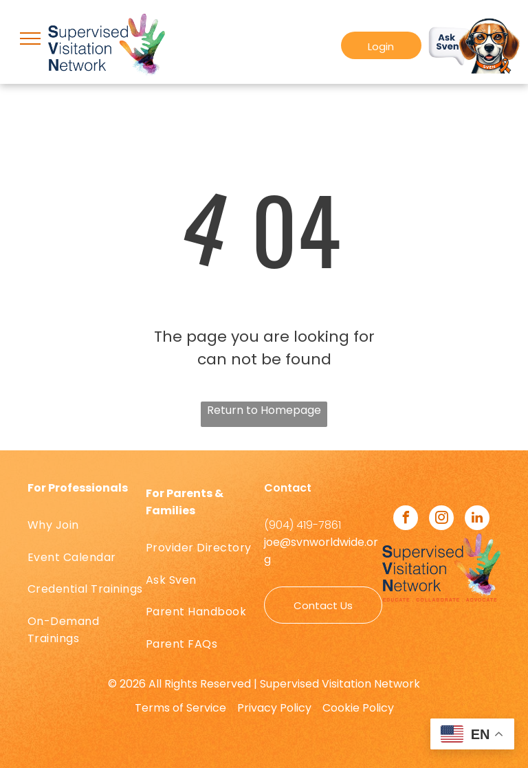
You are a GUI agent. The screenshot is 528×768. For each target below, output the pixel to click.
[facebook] (405, 519)
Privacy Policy (274, 708)
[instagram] (441, 519)
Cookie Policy (358, 708)
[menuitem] (87, 525)
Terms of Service (180, 708)
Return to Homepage (264, 410)
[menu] (30, 38)
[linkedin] (477, 519)
